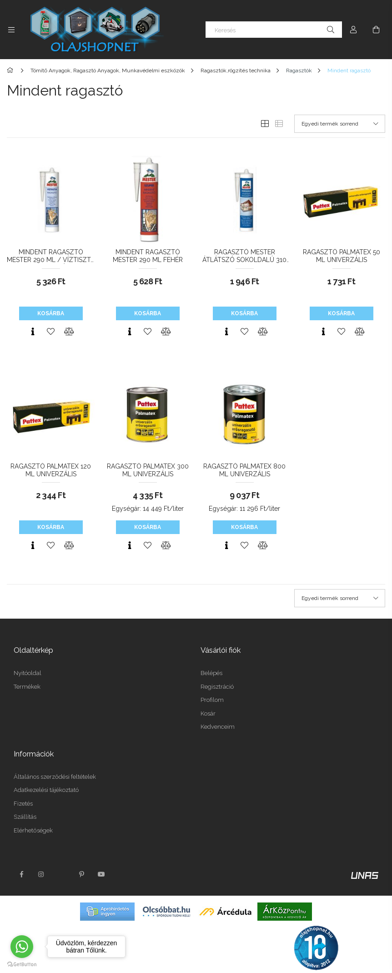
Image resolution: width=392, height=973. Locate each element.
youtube (101, 874)
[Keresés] (274, 29)
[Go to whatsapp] (21, 946)
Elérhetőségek (33, 830)
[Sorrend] (339, 124)
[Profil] (353, 29)
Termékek (27, 686)
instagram (41, 874)
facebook (21, 874)
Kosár (208, 713)
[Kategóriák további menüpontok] (11, 29)
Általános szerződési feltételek (55, 776)
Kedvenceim (218, 726)
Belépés (211, 673)
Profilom (212, 699)
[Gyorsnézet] (33, 331)
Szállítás (25, 816)
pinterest (81, 874)
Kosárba (50, 313)
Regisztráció (217, 686)
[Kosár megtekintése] (376, 29)
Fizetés (23, 803)
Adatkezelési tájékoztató (46, 789)
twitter (61, 874)
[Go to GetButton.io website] (21, 964)
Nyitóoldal (27, 673)
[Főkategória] (11, 70)
